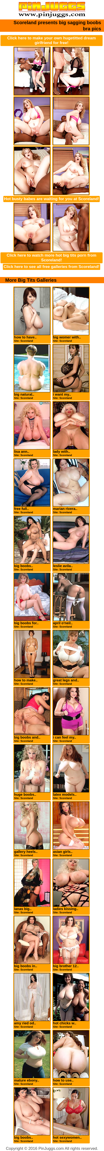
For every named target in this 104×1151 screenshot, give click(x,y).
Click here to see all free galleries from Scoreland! (51, 266)
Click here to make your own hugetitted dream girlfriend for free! (51, 40)
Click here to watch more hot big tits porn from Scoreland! (51, 257)
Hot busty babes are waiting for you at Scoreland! (51, 199)
